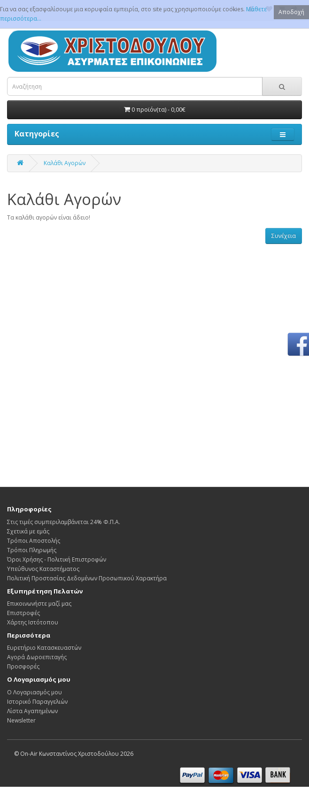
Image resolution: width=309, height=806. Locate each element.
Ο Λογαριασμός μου (34, 692)
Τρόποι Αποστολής (33, 541)
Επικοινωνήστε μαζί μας (39, 604)
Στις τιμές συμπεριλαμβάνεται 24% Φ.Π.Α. (63, 522)
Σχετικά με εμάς (28, 531)
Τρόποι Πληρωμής (31, 550)
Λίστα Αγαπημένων (32, 711)
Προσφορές (23, 666)
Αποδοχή (291, 12)
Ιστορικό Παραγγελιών (37, 702)
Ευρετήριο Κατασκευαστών (44, 648)
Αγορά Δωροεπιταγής (37, 657)
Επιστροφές (23, 613)
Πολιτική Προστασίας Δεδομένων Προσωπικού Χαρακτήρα (87, 578)
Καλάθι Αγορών (64, 163)
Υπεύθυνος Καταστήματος (43, 569)
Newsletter (21, 720)
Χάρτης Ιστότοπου (32, 622)
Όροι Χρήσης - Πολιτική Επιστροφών (56, 559)
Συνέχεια (283, 236)
